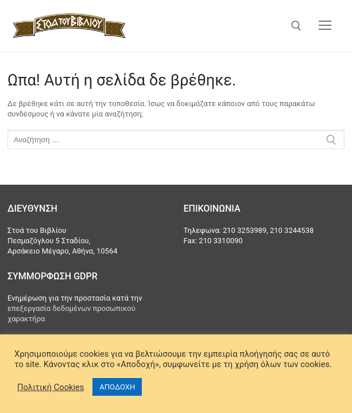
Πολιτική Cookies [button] (50, 387)
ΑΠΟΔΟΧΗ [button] (117, 387)
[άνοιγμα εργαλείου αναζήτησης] (296, 26)
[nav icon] (325, 26)
